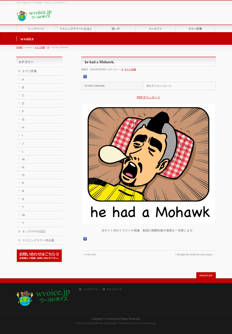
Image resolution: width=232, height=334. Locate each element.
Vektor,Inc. (136, 323)
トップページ (90, 289)
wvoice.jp (111, 318)
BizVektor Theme (116, 323)
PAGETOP (206, 275)
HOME (19, 47)
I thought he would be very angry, (195, 254)
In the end (88, 254)
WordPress (96, 323)
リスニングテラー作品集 (38, 240)
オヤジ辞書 (39, 47)
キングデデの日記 (34, 231)
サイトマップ (114, 289)
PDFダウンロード (148, 97)
